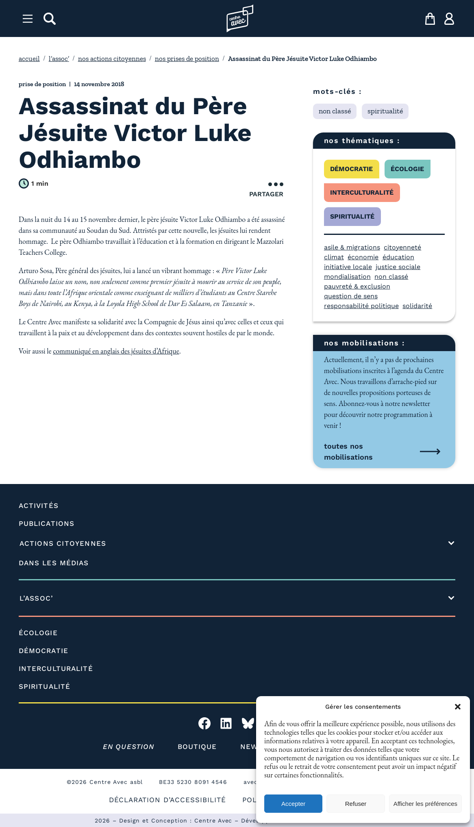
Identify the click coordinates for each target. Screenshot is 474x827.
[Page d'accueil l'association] (240, 18)
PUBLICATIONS (46, 523)
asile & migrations (352, 247)
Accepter (293, 803)
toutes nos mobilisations (348, 451)
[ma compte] (449, 19)
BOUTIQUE (197, 746)
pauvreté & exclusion (357, 286)
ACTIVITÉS (39, 505)
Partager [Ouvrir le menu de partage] (266, 190)
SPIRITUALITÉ (44, 686)
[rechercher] (49, 19)
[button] (458, 707)
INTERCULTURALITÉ (56, 668)
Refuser (356, 803)
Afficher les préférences (425, 803)
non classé (391, 276)
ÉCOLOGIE (38, 633)
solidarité (417, 306)
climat (334, 257)
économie (363, 257)
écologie (407, 169)
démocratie (351, 169)
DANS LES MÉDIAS (54, 563)
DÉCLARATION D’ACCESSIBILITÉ (167, 800)
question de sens (351, 296)
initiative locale (348, 267)
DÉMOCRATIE (43, 651)
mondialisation (347, 276)
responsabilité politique (361, 306)
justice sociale (398, 267)
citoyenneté (402, 247)
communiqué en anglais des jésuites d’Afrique (116, 351)
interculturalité (362, 192)
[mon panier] (430, 19)
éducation (398, 257)
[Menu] (28, 19)
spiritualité (352, 216)
